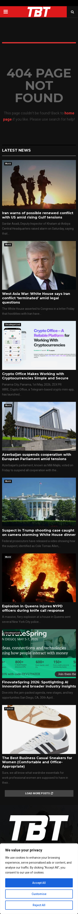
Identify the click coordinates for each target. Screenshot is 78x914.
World (8, 164)
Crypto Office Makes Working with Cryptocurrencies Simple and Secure (35, 376)
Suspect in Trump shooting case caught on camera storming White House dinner (39, 532)
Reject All (39, 905)
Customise (39, 894)
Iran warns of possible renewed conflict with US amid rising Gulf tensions (37, 215)
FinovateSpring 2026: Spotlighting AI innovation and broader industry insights (39, 684)
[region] (39, 878)
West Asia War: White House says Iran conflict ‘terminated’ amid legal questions (36, 298)
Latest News (16, 150)
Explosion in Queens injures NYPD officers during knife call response (33, 608)
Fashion (9, 708)
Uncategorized (12, 324)
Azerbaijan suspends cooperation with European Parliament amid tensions (36, 457)
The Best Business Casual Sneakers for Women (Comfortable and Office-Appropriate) (37, 762)
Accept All (39, 882)
